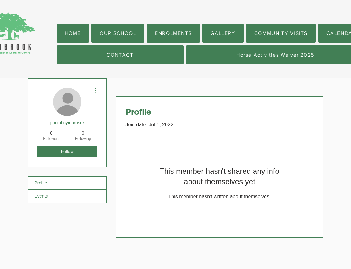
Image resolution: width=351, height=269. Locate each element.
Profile (41, 182)
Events (41, 196)
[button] (117, 33)
